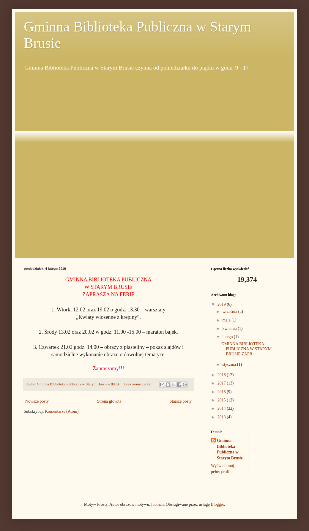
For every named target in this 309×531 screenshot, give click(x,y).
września (230, 311)
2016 (222, 392)
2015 (222, 400)
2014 (222, 408)
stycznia (229, 364)
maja (226, 320)
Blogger (217, 504)
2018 (222, 375)
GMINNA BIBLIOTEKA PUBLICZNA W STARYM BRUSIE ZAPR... (246, 349)
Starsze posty (181, 401)
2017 (222, 383)
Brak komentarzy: (138, 384)
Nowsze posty (37, 401)
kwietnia (230, 328)
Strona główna (109, 401)
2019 (222, 304)
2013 (222, 417)
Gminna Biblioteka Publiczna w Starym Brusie (230, 449)
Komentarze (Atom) (61, 411)
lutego (228, 337)
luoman (157, 504)
